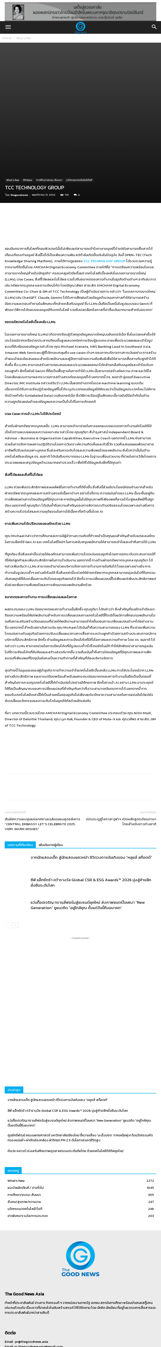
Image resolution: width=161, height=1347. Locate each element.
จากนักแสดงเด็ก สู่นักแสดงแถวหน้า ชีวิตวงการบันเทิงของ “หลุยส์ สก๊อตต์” (91, 817)
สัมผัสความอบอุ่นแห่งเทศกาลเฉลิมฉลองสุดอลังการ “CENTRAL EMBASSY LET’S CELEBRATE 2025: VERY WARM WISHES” (42, 783)
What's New (23, 38)
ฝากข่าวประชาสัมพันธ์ (64, 1333)
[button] (8, 27)
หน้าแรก (7, 38)
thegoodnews (19, 155)
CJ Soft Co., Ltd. (112, 1341)
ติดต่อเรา (103, 1333)
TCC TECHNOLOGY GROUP (104, 221)
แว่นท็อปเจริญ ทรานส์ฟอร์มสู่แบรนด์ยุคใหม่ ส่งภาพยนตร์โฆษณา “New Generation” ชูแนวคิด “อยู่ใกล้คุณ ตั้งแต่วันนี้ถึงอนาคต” (88, 865)
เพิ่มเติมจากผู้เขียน (51, 804)
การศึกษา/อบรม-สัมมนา (49, 140)
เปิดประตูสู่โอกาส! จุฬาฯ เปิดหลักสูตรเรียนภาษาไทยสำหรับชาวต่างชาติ (121, 781)
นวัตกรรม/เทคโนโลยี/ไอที (79, 140)
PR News (27, 140)
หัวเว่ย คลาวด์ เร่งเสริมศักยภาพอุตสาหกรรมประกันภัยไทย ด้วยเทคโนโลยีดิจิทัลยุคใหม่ (65, 1110)
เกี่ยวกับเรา (87, 1333)
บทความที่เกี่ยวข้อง (20, 804)
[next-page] (15, 885)
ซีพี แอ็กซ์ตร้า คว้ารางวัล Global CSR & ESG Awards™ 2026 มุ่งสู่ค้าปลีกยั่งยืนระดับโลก (91, 842)
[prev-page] (8, 885)
